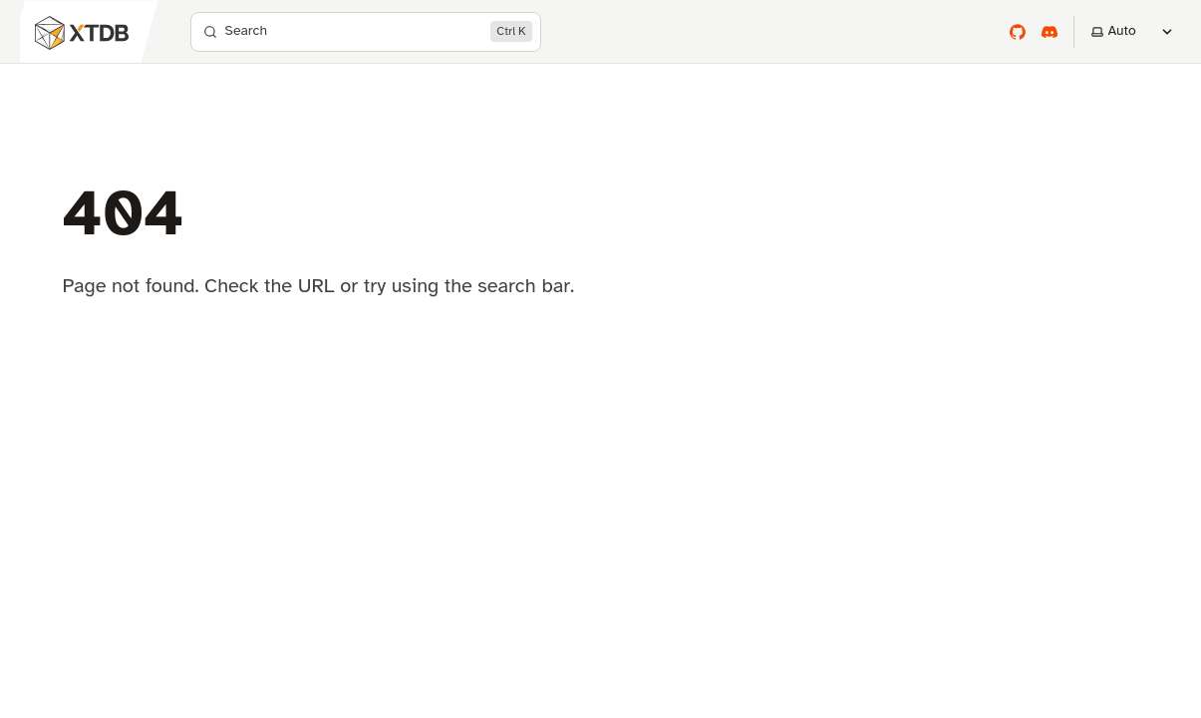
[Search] (365, 32)
